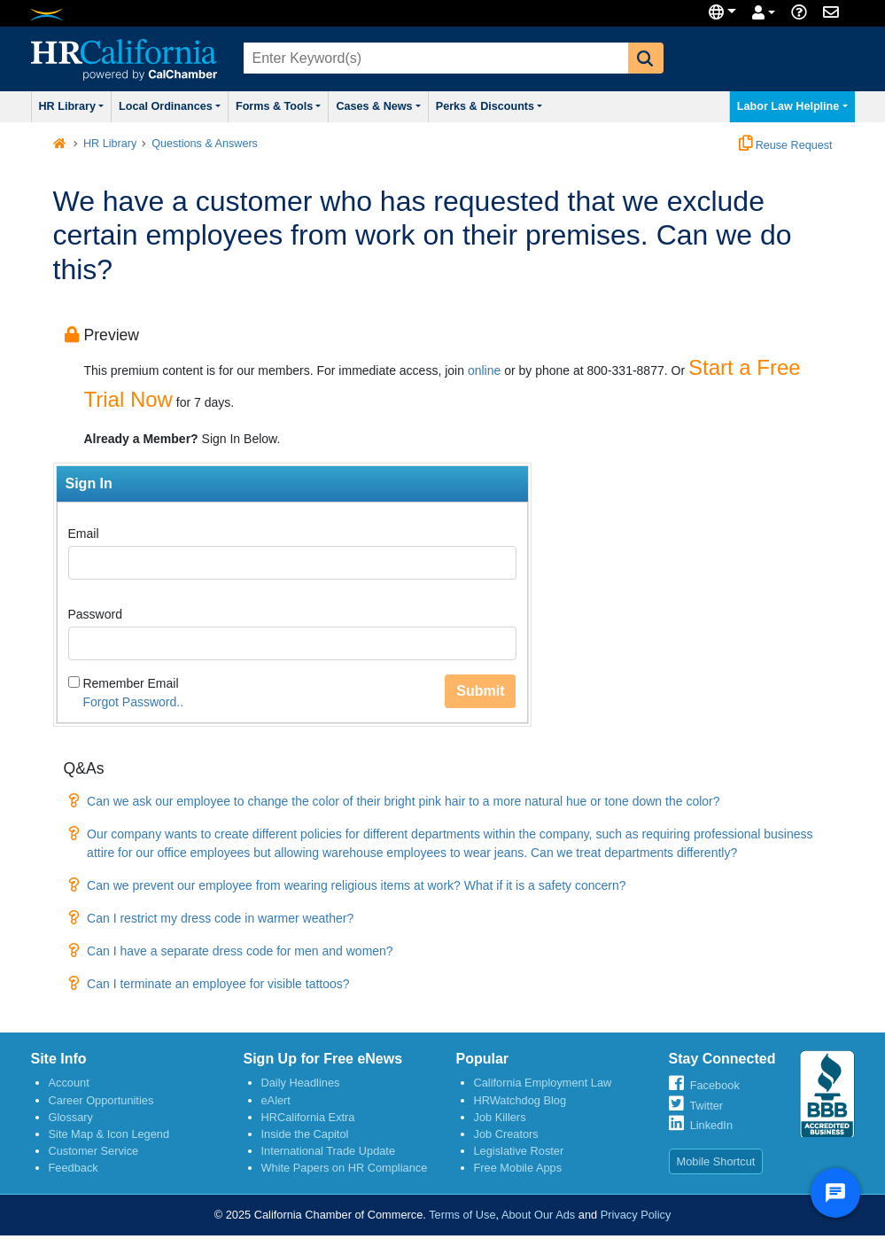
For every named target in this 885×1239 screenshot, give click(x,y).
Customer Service (94, 1150)
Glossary (71, 1117)
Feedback (73, 1167)
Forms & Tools (278, 106)
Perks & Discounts (489, 106)
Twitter (706, 1105)
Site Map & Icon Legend (109, 1134)
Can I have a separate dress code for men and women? (240, 951)
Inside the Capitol (305, 1134)
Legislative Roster (519, 1150)
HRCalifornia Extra (308, 1117)
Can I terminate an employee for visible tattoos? (218, 984)
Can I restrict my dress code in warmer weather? (220, 918)
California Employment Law (543, 1082)
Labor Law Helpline (792, 106)
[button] (646, 58)
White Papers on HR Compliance (344, 1167)
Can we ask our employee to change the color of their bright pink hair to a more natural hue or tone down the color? (403, 801)
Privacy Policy (636, 1214)
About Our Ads (538, 1214)
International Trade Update (328, 1150)
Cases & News (378, 106)
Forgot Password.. (133, 702)
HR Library (72, 106)
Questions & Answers (204, 143)
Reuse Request (785, 145)
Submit (480, 690)
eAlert (276, 1100)
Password (95, 614)
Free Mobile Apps (518, 1167)
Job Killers (500, 1117)
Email (83, 533)
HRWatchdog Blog (520, 1100)
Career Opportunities (101, 1100)
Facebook (715, 1085)
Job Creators (506, 1134)
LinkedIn (711, 1125)
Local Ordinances (170, 106)
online (484, 370)
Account (69, 1082)
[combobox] (434, 58)
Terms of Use (462, 1214)
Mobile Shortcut (716, 1161)
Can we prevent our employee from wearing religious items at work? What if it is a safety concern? (356, 885)
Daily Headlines (300, 1082)
